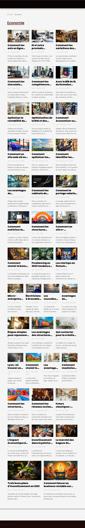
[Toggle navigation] (5, 4)
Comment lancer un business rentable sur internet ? (57, 486)
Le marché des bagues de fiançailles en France (65, 444)
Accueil (9, 14)
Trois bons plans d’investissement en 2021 (24, 485)
